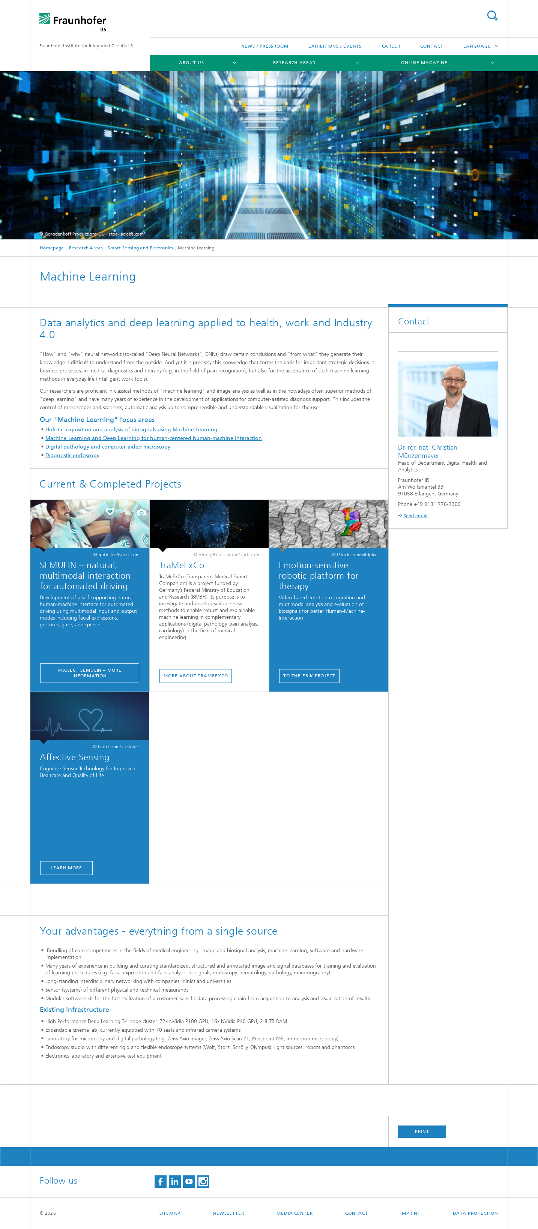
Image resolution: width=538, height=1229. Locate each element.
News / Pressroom (265, 46)
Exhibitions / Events (335, 46)
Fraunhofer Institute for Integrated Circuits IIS (86, 45)
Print (422, 1131)
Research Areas (294, 62)
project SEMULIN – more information (90, 673)
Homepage (52, 248)
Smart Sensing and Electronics (140, 248)
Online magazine (424, 62)
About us (191, 62)
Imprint (410, 1213)
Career (391, 46)
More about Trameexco (196, 675)
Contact (431, 46)
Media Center (295, 1213)
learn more (66, 867)
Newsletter (228, 1213)
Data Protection (476, 1213)
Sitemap (169, 1213)
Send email (416, 515)
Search (492, 15)
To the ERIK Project (309, 675)
